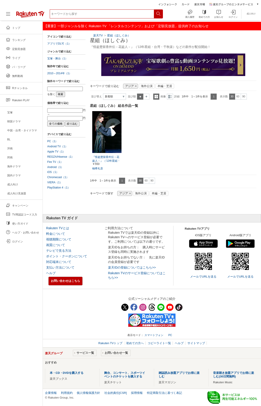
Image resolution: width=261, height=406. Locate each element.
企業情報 (51, 393)
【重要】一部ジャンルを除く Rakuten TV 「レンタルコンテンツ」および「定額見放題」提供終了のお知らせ (126, 26)
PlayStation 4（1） (58, 187)
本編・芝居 (165, 86)
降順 (146, 97)
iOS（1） (53, 172)
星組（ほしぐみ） (118, 35)
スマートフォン (153, 335)
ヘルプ (51, 273)
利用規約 (67, 393)
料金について (55, 234)
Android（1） (55, 167)
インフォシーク (167, 4)
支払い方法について (60, 267)
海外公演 (147, 86)
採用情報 (137, 393)
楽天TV (98, 35)
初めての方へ (135, 343)
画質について (55, 245)
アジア (129, 86)
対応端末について (58, 262)
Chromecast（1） (58, 177)
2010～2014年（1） (59, 73)
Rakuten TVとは (57, 228)
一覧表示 (156, 97)
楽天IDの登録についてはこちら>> (132, 267)
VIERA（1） (54, 182)
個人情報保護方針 (88, 393)
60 (237, 96)
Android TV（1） (57, 146)
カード (186, 4)
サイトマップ (196, 343)
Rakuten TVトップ (110, 343)
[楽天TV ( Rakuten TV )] (30, 15)
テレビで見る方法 (58, 250)
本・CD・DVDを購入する (66, 373)
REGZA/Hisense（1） (60, 156)
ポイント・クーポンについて (66, 256)
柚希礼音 (97, 168)
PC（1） (52, 141)
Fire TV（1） (55, 162)
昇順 (140, 97)
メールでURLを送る (203, 276)
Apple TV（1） (56, 151)
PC (170, 335)
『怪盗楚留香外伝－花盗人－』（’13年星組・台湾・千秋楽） (106, 160)
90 (243, 96)
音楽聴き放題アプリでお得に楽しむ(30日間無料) (233, 374)
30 (231, 96)
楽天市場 (199, 4)
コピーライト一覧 (159, 343)
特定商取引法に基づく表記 (164, 393)
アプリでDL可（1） (59, 43)
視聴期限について (58, 239)
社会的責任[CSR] (115, 393)
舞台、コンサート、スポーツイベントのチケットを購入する (124, 374)
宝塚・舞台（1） (57, 58)
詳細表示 (170, 97)
